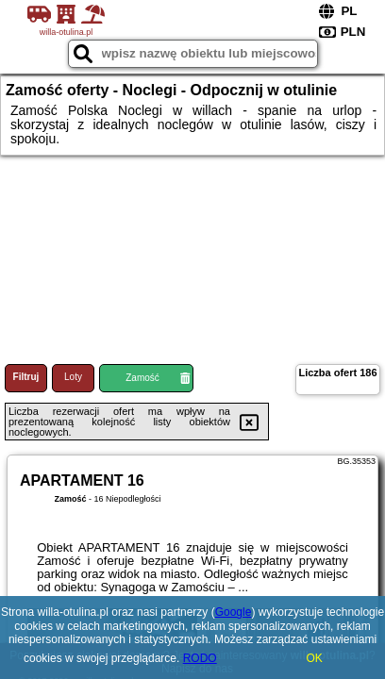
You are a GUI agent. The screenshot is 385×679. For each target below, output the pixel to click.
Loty (73, 377)
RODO (200, 658)
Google (233, 612)
